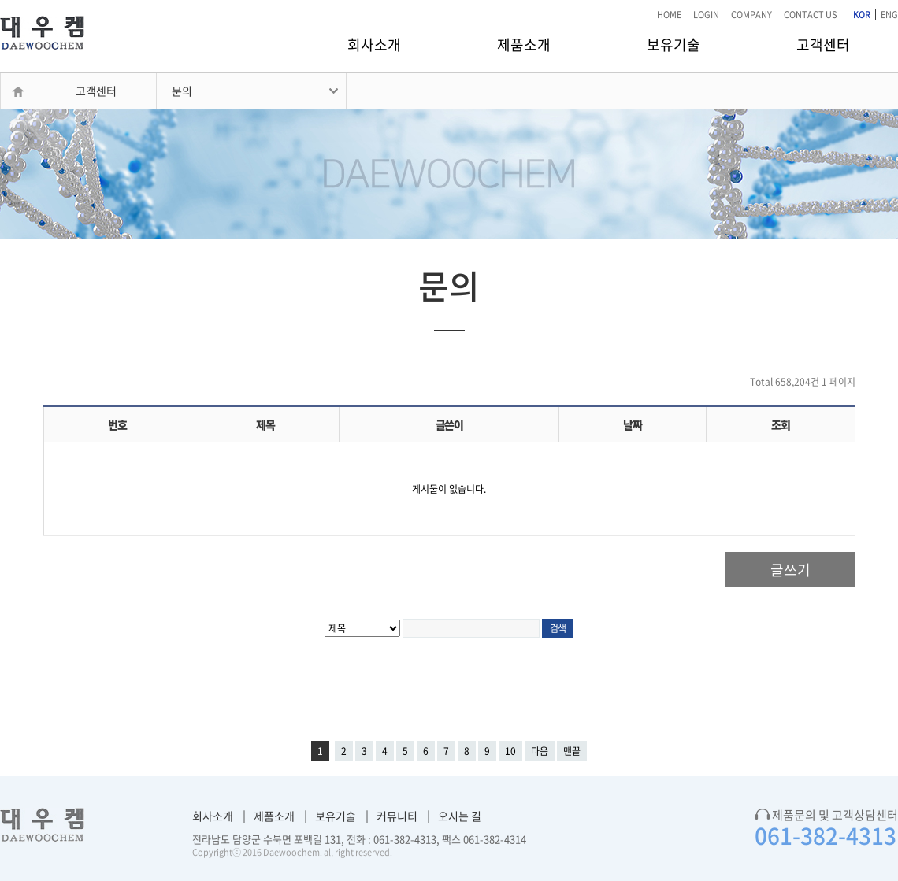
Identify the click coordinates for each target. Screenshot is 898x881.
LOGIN (706, 14)
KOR (861, 14)
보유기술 (673, 44)
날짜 (632, 424)
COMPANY (751, 14)
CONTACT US (810, 14)
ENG (889, 14)
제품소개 (524, 44)
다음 (539, 751)
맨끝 (572, 751)
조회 (780, 424)
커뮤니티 (397, 816)
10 (510, 751)
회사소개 (374, 44)
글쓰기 (790, 569)
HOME (669, 14)
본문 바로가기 (0, 0)
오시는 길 (459, 816)
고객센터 (823, 44)
